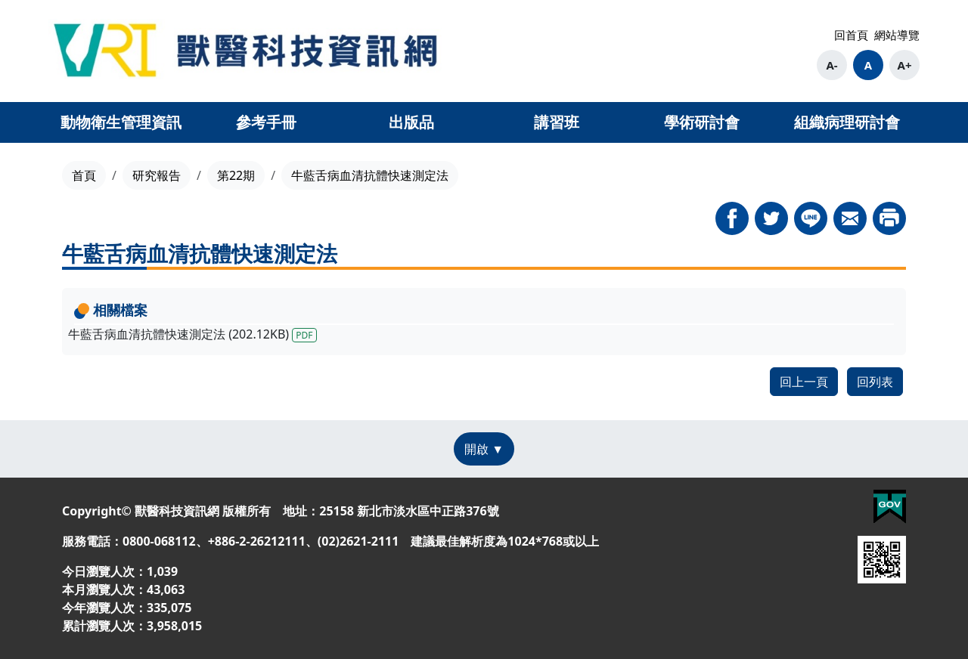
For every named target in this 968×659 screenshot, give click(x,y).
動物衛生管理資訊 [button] (121, 122)
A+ (905, 65)
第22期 (236, 175)
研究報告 (156, 175)
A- (831, 65)
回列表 (875, 381)
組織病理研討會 (847, 122)
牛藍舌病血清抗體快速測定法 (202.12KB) (192, 334)
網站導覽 (897, 34)
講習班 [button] (556, 122)
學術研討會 (702, 122)
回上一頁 (804, 381)
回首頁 (851, 34)
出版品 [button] (411, 122)
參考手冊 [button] (266, 122)
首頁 (84, 175)
